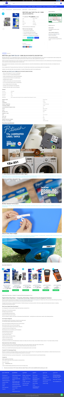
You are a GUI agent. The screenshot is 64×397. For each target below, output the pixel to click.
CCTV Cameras (35, 381)
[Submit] (55, 3)
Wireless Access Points (16, 391)
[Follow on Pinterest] (61, 0)
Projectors (3, 389)
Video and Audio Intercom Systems (27, 379)
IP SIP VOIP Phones (26, 383)
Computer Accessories (5, 377)
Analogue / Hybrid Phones (27, 375)
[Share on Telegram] (31, 47)
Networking (34, 6)
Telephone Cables (25, 385)
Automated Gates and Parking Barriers (36, 379)
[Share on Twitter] (25, 47)
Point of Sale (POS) (5, 387)
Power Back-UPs (5, 375)
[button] (61, 3)
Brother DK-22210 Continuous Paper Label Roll (17, 286)
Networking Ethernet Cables (16, 386)
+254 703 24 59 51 (39, 0)
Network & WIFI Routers (16, 384)
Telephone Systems (39, 6)
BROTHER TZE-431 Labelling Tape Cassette (37, 286)
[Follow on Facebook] (56, 0)
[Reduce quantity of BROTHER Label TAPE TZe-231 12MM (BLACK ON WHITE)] (23, 38)
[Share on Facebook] (23, 47)
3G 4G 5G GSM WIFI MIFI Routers (16, 379)
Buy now (36, 37)
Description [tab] (4, 53)
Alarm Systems (35, 377)
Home (3, 9)
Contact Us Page (45, 383)
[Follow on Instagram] (58, 0)
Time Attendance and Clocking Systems (36, 387)
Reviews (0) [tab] (8, 53)
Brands (56, 6)
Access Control (35, 375)
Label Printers (24, 9)
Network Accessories (17, 9)
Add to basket (30, 37)
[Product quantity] (24, 38)
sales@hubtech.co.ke (8, 363)
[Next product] (59, 9)
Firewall (34, 385)
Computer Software (5, 382)
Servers (13, 389)
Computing (29, 6)
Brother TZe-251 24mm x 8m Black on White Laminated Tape (6, 286)
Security (44, 6)
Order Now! (16, 290)
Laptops (3, 385)
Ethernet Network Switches (16, 375)
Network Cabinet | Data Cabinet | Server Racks (16, 382)
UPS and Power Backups (50, 6)
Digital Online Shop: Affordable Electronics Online (14, 6)
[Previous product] (61, 9)
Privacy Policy (45, 375)
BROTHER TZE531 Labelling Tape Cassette (27, 286)
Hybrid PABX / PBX (26, 377)
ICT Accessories (24, 6)
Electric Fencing (35, 383)
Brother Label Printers (32, 9)
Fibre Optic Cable (15, 377)
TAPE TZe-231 (15, 55)
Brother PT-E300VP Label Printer (57, 286)
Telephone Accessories (6, 380)
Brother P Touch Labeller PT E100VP (47, 286)
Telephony (29, 299)
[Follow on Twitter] (59, 0)
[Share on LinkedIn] (29, 47)
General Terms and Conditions (46, 378)
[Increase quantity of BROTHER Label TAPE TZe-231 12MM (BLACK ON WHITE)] (25, 38)
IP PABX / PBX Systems (26, 381)
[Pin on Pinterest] (28, 47)
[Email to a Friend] (26, 47)
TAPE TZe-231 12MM (13, 71)
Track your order (45, 381)
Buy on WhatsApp (28, 40)
